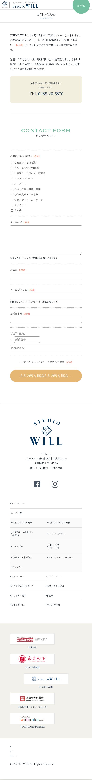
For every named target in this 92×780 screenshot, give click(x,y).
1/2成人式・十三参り (23, 558)
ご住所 (18, 333)
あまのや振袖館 (32, 661)
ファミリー (18, 205)
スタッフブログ (20, 751)
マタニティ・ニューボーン (27, 199)
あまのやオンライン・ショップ (32, 701)
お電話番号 (20, 313)
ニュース (16, 746)
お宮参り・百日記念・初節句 (28, 173)
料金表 (51, 596)
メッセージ (20, 222)
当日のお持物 (54, 606)
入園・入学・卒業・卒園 (26, 189)
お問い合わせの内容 (25, 156)
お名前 (18, 270)
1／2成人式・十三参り (24, 194)
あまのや (32, 641)
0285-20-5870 (50, 93)
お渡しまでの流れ (56, 587)
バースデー (18, 183)
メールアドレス (23, 290)
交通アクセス (18, 606)
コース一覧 (17, 514)
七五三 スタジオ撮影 (23, 162)
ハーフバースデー (22, 178)
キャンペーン (18, 577)
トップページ (18, 504)
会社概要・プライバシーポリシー (30, 756)
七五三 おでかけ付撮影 (25, 168)
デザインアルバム (56, 577)
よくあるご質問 (19, 596)
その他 (16, 210)
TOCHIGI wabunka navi (32, 721)
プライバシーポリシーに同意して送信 (46, 362)
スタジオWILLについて (23, 587)
